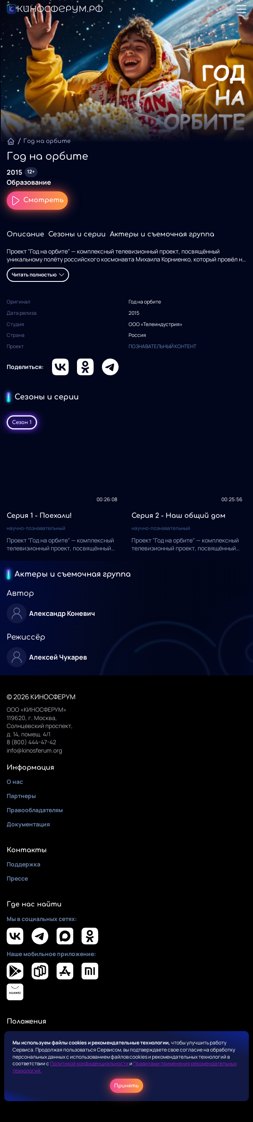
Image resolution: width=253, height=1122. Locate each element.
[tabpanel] (126, 497)
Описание (25, 234)
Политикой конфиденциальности (89, 1063)
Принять (126, 1086)
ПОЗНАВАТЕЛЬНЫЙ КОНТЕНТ (162, 346)
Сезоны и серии (77, 234)
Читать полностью (38, 274)
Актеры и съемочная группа (162, 234)
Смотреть (37, 201)
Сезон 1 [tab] (22, 422)
